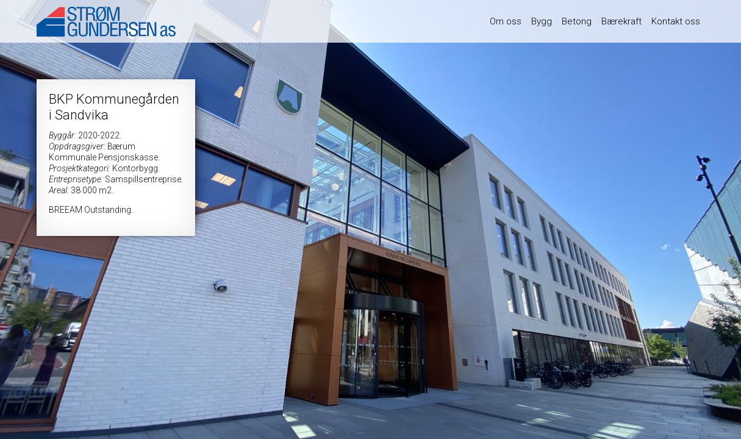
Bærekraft (621, 21)
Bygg (541, 21)
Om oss (505, 21)
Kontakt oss (675, 21)
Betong (577, 21)
